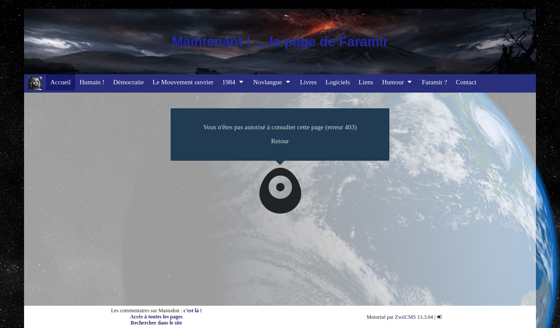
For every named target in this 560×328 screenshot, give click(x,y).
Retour (280, 141)
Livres (308, 82)
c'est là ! (192, 310)
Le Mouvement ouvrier (183, 82)
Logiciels (338, 82)
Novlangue (272, 82)
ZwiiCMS (405, 317)
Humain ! (92, 82)
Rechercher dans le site (156, 323)
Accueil (60, 82)
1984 (233, 82)
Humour (397, 82)
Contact (466, 82)
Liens (366, 82)
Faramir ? (434, 82)
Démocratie (128, 82)
